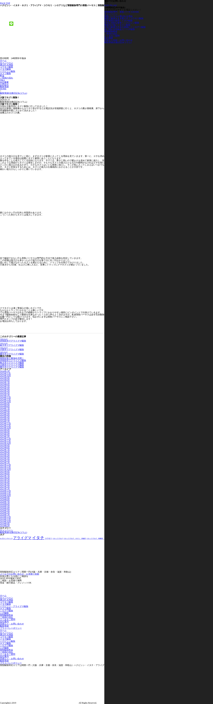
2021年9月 (5, 471)
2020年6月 (5, 504)
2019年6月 (5, 526)
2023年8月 (5, 432)
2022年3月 (5, 458)
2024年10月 (5, 402)
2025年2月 (5, 393)
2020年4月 (5, 508)
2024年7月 (5, 408)
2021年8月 (5, 473)
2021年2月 (5, 487)
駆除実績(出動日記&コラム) (13, 93)
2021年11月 (5, 467)
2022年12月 (5, 439)
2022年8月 (5, 447)
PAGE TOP (5, 3)
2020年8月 (5, 500)
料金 (2, 76)
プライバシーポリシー (11, 628)
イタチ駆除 (5, 69)
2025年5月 (5, 386)
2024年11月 (5, 399)
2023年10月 (5, 428)
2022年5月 (5, 454)
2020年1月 (5, 515)
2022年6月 (5, 452)
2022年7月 (5, 450)
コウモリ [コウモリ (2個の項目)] (48, 538)
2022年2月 (5, 460)
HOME (3, 89)
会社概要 (4, 82)
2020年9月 (5, 497)
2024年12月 (5, 397)
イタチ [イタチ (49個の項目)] (38, 537)
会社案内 (4, 621)
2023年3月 (5, 436)
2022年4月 (5, 456)
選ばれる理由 (6, 65)
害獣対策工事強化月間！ (12, 358)
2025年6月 (5, 384)
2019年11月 (5, 519)
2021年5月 (5, 480)
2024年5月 (5, 413)
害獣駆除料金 (6, 615)
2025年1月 (5, 395)
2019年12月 (5, 517)
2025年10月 (5, 376)
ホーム (3, 60)
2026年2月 (5, 371)
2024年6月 (5, 410)
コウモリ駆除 (6, 67)
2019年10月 (5, 521)
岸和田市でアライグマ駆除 (13, 340)
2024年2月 (5, 419)
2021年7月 (5, 476)
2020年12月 (5, 491)
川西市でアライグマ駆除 (12, 349)
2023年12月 (5, 423)
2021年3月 (5, 484)
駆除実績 (4, 86)
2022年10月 (5, 443)
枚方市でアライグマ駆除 (12, 344)
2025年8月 (5, 380)
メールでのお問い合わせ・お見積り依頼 (19, 574)
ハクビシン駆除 (7, 71)
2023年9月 (5, 430)
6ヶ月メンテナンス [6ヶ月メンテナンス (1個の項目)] (6, 538)
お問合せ (4, 84)
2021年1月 (5, 489)
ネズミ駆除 (5, 73)
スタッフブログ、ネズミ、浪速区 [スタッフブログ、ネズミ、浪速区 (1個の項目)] (74, 538)
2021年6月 (5, 478)
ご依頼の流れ (6, 78)
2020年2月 (5, 513)
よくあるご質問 (7, 619)
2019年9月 (5, 524)
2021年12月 (5, 465)
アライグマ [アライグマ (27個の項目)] (22, 538)
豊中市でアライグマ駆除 (12, 353)
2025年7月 (5, 382)
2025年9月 (5, 378)
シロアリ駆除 (6, 611)
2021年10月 (5, 469)
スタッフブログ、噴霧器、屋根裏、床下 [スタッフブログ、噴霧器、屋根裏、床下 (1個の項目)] (99, 538)
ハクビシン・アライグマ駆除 (14, 606)
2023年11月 (5, 426)
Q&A (2, 80)
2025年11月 (5, 373)
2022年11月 (5, 441)
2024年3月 (5, 417)
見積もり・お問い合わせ (12, 624)
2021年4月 (5, 482)
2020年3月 (5, 510)
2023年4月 (5, 434)
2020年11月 (5, 493)
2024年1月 (5, 421)
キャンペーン (6, 62)
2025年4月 (5, 389)
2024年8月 (5, 406)
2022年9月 (5, 445)
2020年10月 (5, 495)
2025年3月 (5, 391)
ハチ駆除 (4, 613)
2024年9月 (5, 404)
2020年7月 (5, 502)
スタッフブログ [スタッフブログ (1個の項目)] (57, 538)
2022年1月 (5, 463)
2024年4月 (5, 415)
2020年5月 (5, 506)
